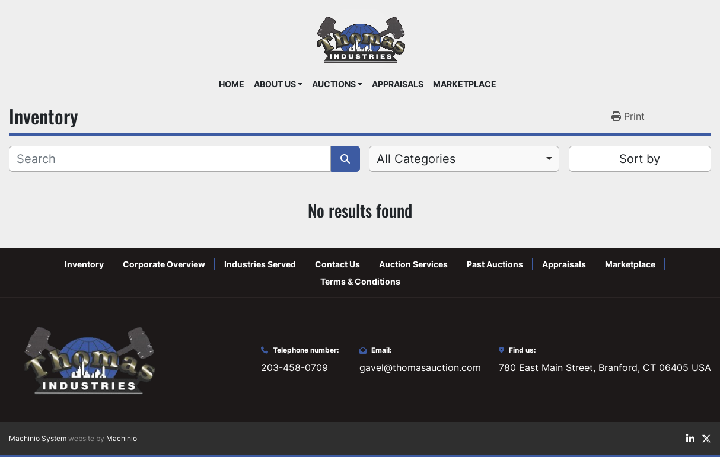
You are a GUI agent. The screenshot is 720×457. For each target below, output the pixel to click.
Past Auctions (495, 264)
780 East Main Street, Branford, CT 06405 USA (605, 367)
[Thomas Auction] (88, 359)
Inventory (84, 264)
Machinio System (37, 438)
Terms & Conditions (360, 281)
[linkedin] (690, 439)
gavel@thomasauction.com (420, 367)
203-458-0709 (294, 367)
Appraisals (397, 84)
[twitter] (706, 439)
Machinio (121, 438)
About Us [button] (275, 84)
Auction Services (413, 264)
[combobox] (464, 159)
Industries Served (260, 264)
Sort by (639, 159)
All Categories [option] (416, 159)
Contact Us (337, 264)
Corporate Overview (164, 264)
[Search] (170, 159)
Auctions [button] (334, 84)
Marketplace (464, 84)
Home (231, 84)
